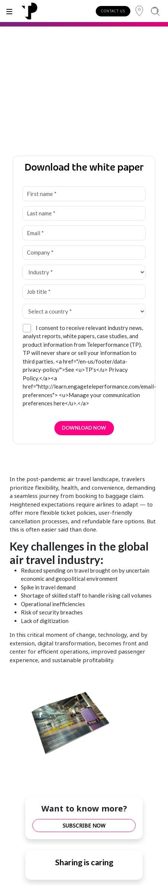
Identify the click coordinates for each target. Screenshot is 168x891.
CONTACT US (113, 11)
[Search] (155, 11)
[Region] (139, 11)
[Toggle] (9, 11)
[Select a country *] (84, 311)
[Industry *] (84, 272)
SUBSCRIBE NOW (84, 825)
